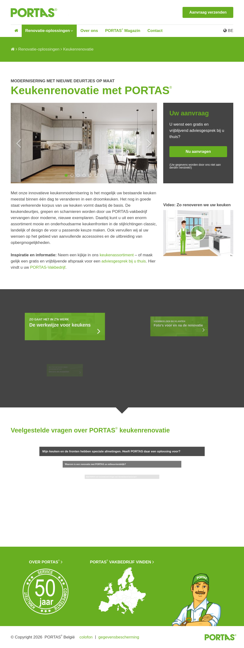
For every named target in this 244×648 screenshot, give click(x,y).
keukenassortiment (117, 255)
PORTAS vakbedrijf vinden (120, 561)
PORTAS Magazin (122, 30)
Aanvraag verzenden (208, 12)
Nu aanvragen (198, 151)
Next (149, 143)
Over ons (89, 30)
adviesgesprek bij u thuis (124, 261)
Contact (155, 30)
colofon (86, 637)
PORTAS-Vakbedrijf (47, 267)
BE (228, 30)
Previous (18, 143)
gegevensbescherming (118, 637)
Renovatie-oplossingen (47, 30)
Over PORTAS (44, 561)
